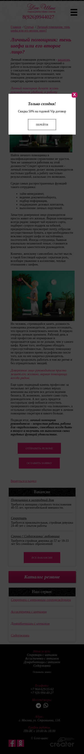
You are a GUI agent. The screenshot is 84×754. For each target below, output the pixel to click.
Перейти (42, 104)
